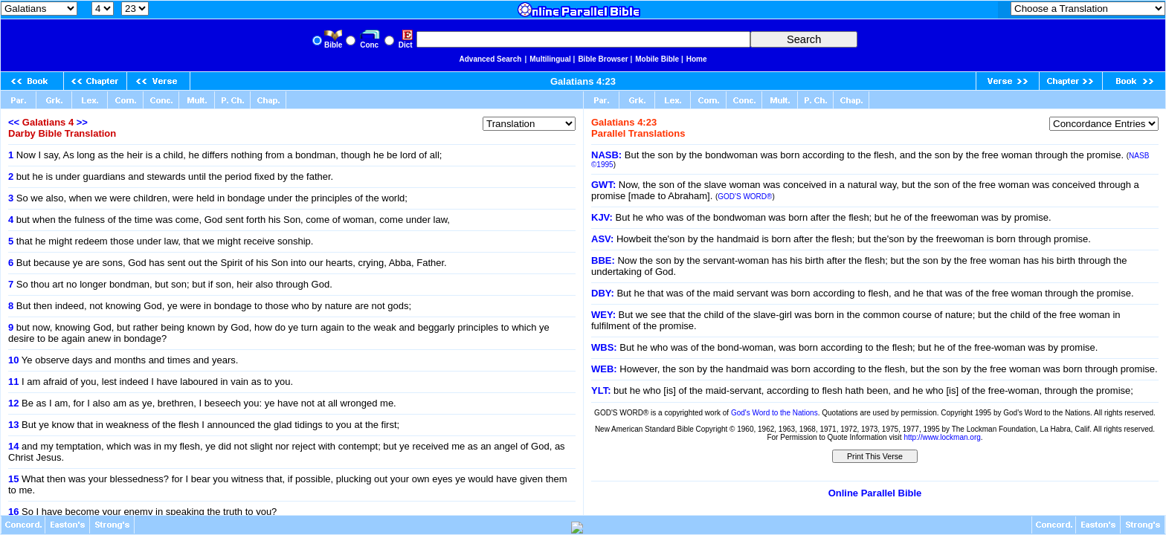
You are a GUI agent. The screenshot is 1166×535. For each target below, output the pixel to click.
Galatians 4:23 (583, 81)
